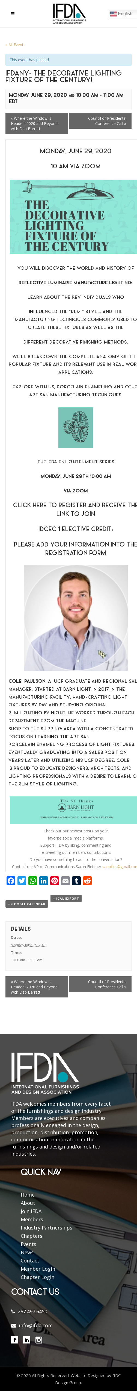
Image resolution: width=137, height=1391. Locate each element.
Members (32, 1219)
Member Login (38, 1268)
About (28, 1203)
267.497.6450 (32, 1311)
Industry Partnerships (46, 1227)
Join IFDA (31, 1211)
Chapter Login (37, 1277)
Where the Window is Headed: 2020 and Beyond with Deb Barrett (34, 123)
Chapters (31, 1236)
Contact (30, 1260)
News (27, 1252)
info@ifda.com (36, 1325)
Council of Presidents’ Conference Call (107, 121)
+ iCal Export (66, 898)
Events (28, 1244)
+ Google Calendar (27, 904)
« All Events (15, 44)
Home (28, 1194)
